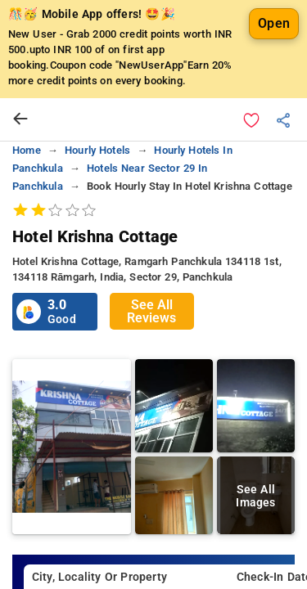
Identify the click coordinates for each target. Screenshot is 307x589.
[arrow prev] (20, 119)
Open (274, 23)
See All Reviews (151, 311)
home (26, 150)
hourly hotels (97, 150)
